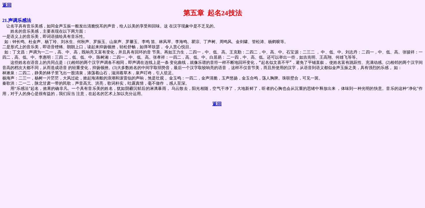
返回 (7, 5)
